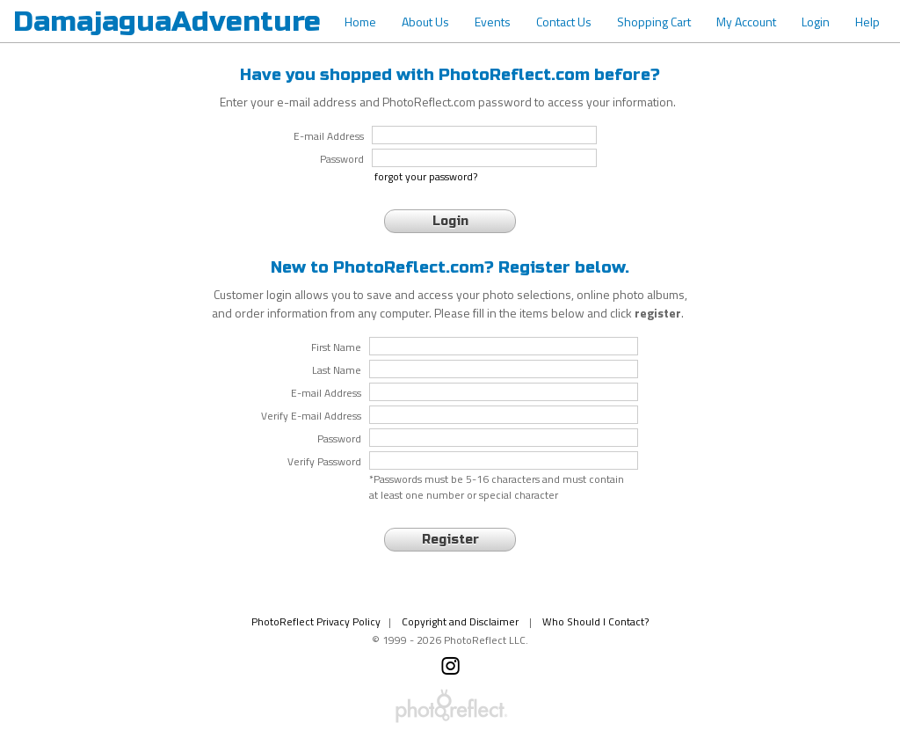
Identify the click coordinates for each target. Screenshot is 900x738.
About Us (425, 21)
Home (360, 21)
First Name (336, 347)
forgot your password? (425, 177)
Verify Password (324, 462)
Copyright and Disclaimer (461, 622)
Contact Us (564, 21)
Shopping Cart (654, 21)
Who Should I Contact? (595, 622)
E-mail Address (326, 393)
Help (867, 21)
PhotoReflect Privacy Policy (316, 622)
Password (339, 439)
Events (493, 21)
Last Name (336, 370)
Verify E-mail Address (311, 416)
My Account (746, 21)
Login (816, 21)
